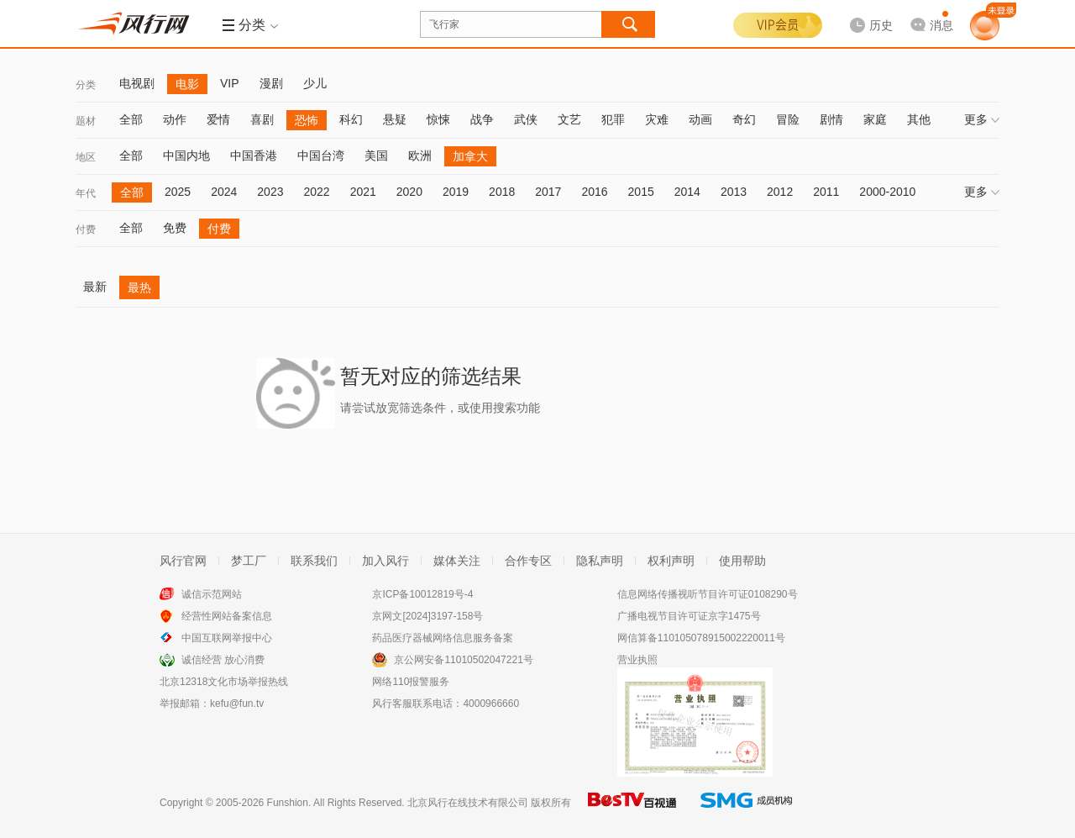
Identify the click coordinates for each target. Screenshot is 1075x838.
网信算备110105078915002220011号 (701, 638)
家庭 (875, 119)
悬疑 (394, 119)
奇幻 (744, 119)
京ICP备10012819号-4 (422, 594)
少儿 (315, 83)
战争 (482, 119)
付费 (86, 229)
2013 (734, 191)
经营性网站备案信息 (226, 616)
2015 (641, 191)
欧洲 (420, 155)
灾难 (657, 119)
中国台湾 (320, 155)
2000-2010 (887, 191)
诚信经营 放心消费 (223, 660)
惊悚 (438, 119)
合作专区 (528, 560)
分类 (86, 85)
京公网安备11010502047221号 (463, 660)
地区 (86, 157)
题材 (86, 121)
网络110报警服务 (410, 682)
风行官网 (183, 560)
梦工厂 (248, 560)
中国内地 (186, 155)
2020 (409, 191)
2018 (502, 191)
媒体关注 (456, 560)
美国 (376, 155)
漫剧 (271, 83)
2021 (363, 191)
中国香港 (253, 155)
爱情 (218, 119)
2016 (594, 191)
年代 (86, 193)
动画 (700, 119)
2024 (224, 191)
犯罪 (613, 119)
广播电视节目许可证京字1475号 (689, 616)
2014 (687, 191)
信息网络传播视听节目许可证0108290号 (707, 594)
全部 (131, 119)
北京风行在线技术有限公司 (467, 803)
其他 (919, 119)
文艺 (569, 119)
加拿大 (470, 156)
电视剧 (137, 83)
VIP (229, 83)
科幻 (351, 119)
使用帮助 (742, 560)
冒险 (788, 119)
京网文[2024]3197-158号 (427, 616)
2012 (780, 191)
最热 (139, 287)
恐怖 (306, 120)
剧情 (831, 119)
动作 (174, 119)
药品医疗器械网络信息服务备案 (442, 638)
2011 (826, 191)
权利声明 (671, 560)
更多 (981, 119)
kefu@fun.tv (237, 703)
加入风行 (385, 560)
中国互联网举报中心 (226, 638)
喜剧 (262, 119)
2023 (270, 191)
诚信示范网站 (211, 594)
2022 (316, 191)
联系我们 (314, 560)
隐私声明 (599, 560)
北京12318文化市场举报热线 (224, 682)
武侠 (526, 119)
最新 (95, 286)
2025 (178, 191)
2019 (456, 191)
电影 (187, 84)
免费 (174, 228)
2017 (548, 191)
